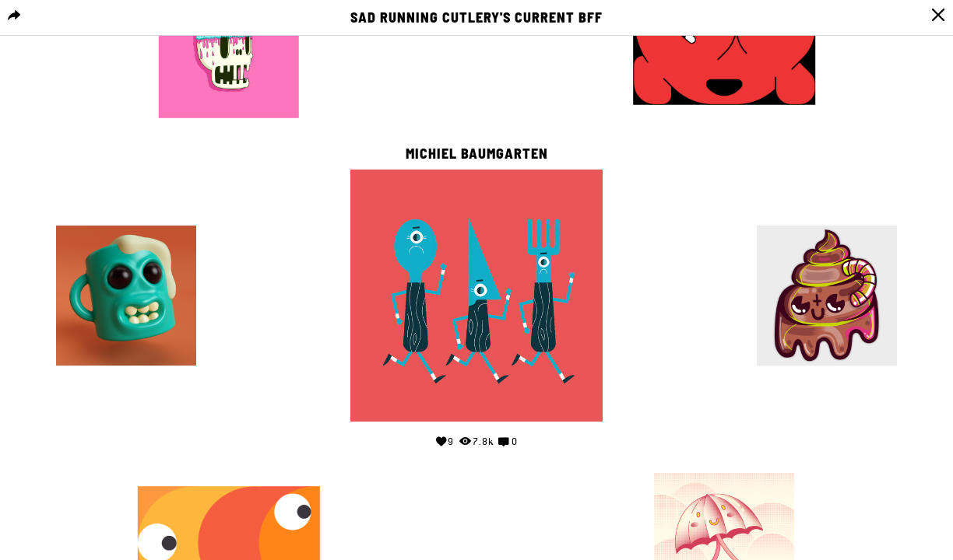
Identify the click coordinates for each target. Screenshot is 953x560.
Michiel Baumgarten (477, 154)
